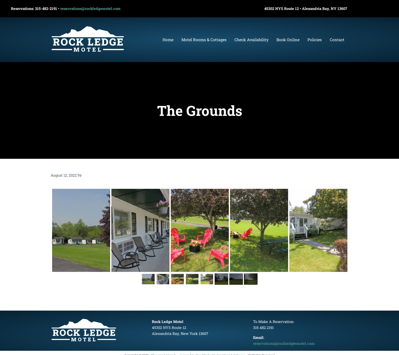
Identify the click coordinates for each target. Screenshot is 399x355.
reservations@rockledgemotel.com (90, 8)
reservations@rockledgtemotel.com (284, 343)
